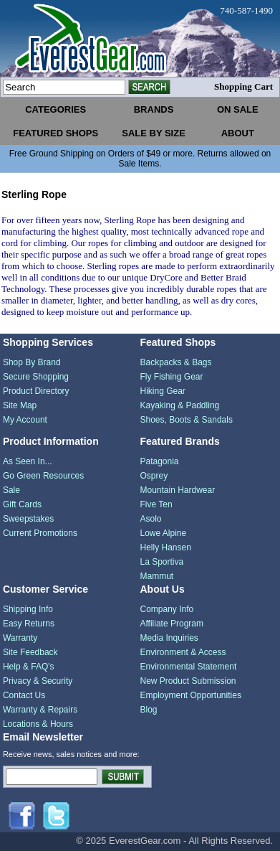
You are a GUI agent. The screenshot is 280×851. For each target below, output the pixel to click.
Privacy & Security (37, 681)
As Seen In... (27, 461)
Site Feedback (30, 652)
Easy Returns (28, 624)
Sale (11, 490)
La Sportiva (161, 562)
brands (154, 109)
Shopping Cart (243, 86)
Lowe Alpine (163, 533)
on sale (238, 109)
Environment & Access (183, 652)
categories (55, 109)
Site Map (20, 405)
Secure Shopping (36, 377)
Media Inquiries (169, 638)
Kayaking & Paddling (179, 405)
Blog (148, 710)
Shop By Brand (32, 362)
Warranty (20, 638)
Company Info (166, 609)
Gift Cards (22, 504)
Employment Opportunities (190, 695)
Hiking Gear (162, 391)
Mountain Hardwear (177, 490)
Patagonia (159, 461)
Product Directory (36, 391)
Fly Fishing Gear (171, 377)
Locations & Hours (38, 724)
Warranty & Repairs (40, 710)
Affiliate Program (171, 624)
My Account (25, 420)
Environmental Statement (188, 667)
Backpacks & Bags (175, 362)
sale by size (153, 133)
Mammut (156, 576)
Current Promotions (40, 533)
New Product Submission (188, 681)
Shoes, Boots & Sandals (186, 420)
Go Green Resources (43, 476)
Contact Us (24, 695)
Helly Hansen (165, 547)
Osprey (154, 476)
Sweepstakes (28, 519)
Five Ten (156, 504)
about (237, 133)
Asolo (150, 519)
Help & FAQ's (28, 667)
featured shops (55, 133)
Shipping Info (28, 609)
